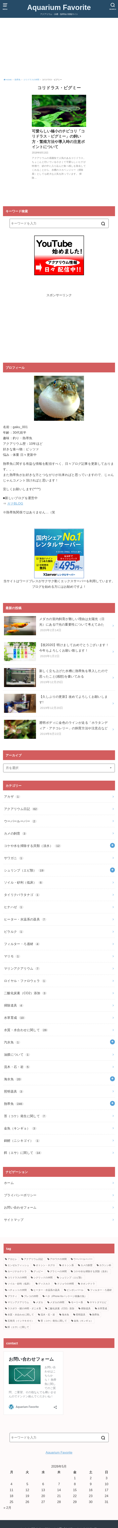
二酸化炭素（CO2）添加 (25, 993)
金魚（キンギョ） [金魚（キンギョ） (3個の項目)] (83, 1320)
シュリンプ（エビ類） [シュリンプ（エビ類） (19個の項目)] (71, 1277)
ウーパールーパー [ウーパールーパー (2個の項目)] (83, 1259)
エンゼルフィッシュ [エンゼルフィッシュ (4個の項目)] (18, 1265)
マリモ (12, 956)
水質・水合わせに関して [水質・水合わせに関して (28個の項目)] (21, 1314)
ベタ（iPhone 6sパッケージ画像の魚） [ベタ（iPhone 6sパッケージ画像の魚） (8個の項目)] (66, 1296)
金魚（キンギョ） (20, 1128)
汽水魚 (12, 1042)
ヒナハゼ (13, 907)
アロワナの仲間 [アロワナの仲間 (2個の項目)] (58, 1259)
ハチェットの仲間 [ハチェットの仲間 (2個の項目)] (17, 1290)
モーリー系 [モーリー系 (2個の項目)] (77, 1302)
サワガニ (13, 858)
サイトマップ (13, 1219)
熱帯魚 (14, 1103)
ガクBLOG (15, 503)
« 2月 (7, 1507)
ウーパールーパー (20, 821)
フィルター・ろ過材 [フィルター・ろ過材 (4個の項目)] (101, 1290)
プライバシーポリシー (20, 1195)
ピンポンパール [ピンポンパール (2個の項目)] (75, 1290)
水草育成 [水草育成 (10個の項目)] (102, 1308)
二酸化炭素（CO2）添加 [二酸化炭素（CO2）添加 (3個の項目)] (61, 1308)
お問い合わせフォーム (20, 1207)
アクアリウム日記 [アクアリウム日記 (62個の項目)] (33, 1259)
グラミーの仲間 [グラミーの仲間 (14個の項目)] (58, 1271)
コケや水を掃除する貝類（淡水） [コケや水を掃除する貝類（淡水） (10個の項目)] (91, 1271)
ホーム (9, 1183)
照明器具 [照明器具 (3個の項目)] (80, 1314)
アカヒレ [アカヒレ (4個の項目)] (12, 1259)
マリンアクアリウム (22, 968)
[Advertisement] (59, 48)
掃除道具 (13, 1005)
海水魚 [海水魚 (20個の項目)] (65, 1314)
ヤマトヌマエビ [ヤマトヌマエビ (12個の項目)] (98, 1302)
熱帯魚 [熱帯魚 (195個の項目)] (95, 1314)
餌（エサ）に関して (23, 1152)
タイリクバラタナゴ (22, 894)
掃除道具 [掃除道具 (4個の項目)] (86, 1308)
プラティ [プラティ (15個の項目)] (12, 1296)
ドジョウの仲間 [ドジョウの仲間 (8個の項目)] (65, 1283)
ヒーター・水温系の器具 (25, 919)
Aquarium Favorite (59, 7)
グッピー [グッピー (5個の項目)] (38, 1271)
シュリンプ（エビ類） (24, 870)
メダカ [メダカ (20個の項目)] (39, 1302)
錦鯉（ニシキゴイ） (22, 1140)
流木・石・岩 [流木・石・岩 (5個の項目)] (48, 1314)
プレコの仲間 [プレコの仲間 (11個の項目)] (31, 1296)
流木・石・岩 (17, 1067)
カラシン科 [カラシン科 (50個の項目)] (105, 1265)
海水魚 (13, 1079)
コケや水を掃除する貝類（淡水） (32, 845)
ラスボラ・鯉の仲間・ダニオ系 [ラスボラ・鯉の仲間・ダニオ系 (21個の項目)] (24, 1308)
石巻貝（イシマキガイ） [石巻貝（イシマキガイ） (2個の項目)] (21, 1320)
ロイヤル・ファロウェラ (25, 981)
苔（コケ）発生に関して (25, 1116)
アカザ (12, 796)
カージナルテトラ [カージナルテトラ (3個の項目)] (17, 1271)
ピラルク (13, 931)
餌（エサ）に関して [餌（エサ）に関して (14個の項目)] (18, 1327)
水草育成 (14, 1017)
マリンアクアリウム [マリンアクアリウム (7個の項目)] (18, 1302)
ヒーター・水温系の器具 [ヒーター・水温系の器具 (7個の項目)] (46, 1290)
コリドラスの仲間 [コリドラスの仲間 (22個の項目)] (17, 1277)
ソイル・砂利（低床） (23, 882)
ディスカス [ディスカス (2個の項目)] (44, 1283)
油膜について (17, 1054)
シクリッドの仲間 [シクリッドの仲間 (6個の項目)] (43, 1277)
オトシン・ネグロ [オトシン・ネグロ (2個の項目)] (45, 1265)
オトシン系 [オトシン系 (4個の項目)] (68, 1265)
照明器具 (13, 1091)
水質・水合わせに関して (26, 1030)
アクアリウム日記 (21, 809)
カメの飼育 (15, 833)
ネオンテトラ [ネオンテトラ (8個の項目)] (88, 1283)
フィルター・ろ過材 (22, 944)
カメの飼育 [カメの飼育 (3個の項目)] (87, 1265)
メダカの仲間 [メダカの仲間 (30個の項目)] (57, 1302)
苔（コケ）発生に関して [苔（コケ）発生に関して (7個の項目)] (54, 1320)
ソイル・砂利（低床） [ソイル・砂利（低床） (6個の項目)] (19, 1283)
